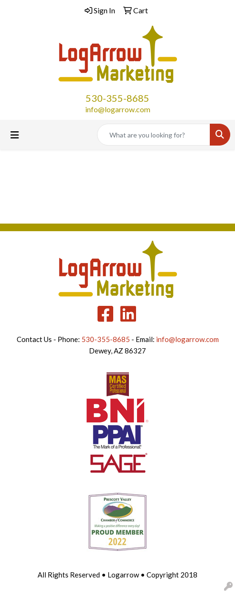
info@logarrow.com (117, 109)
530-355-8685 (117, 98)
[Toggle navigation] (15, 135)
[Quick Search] (153, 135)
